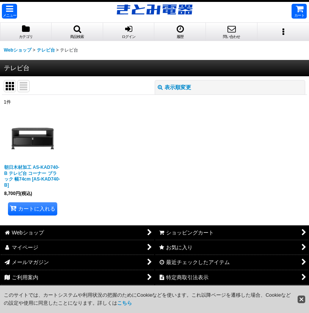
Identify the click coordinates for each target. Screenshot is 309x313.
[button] (9, 11)
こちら (124, 303)
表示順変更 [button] (174, 87)
